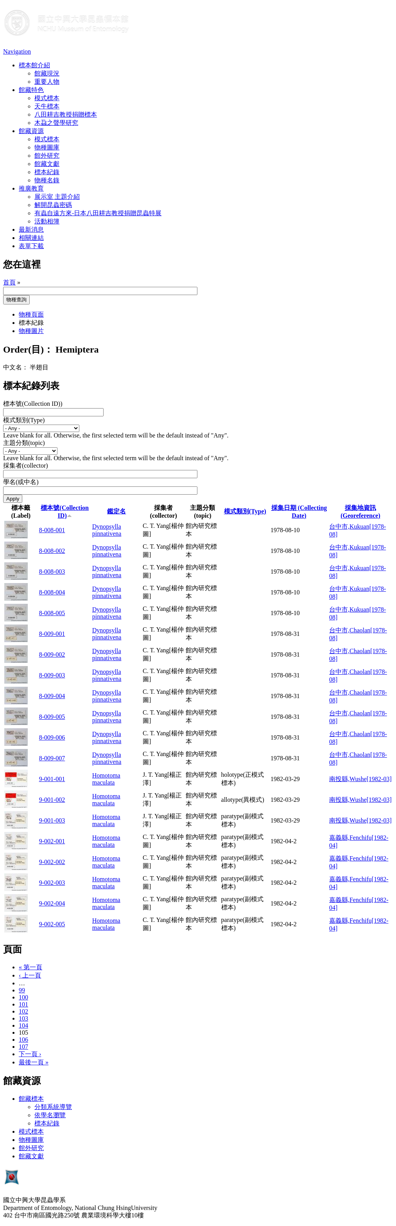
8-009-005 (52, 716)
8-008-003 (52, 571)
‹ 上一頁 (30, 975)
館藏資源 (31, 131)
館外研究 (46, 155)
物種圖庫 (46, 147)
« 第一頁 (30, 967)
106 (23, 1039)
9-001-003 (52, 820)
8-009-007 (52, 758)
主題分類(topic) (24, 442)
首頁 (9, 282)
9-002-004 (52, 903)
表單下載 (31, 246)
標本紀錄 (46, 172)
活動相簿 (46, 221)
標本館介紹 (34, 65)
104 (23, 1025)
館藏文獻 (46, 163)
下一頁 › (30, 1054)
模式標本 (46, 98)
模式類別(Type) (24, 420)
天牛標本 (46, 106)
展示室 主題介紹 (57, 196)
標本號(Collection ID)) (33, 403)
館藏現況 (46, 73)
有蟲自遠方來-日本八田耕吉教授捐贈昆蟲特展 (97, 213)
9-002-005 (52, 924)
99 (22, 990)
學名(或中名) (21, 482)
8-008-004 (52, 592)
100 (23, 997)
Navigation (17, 51)
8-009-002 (52, 654)
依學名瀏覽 (50, 1115)
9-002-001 (52, 841)
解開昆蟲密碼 (53, 205)
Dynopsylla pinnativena (107, 530)
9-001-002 (52, 799)
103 (23, 1018)
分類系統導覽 (53, 1107)
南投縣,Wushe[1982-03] (360, 779)
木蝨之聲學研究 (56, 122)
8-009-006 (52, 737)
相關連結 (31, 237)
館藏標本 (31, 1098)
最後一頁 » (33, 1062)
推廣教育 (31, 188)
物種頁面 (31, 314)
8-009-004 (52, 696)
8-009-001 (52, 633)
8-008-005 (52, 613)
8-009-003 (52, 675)
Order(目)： (28, 349)
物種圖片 (31, 331)
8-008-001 (52, 530)
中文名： (15, 367)
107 (23, 1046)
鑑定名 (116, 511)
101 (23, 1004)
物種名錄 (46, 180)
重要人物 (46, 81)
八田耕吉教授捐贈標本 (65, 114)
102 (23, 1011)
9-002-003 (52, 882)
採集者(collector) (25, 465)
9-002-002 (52, 862)
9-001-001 (52, 779)
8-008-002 (52, 550)
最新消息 (31, 229)
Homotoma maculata (106, 779)
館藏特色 (31, 89)
